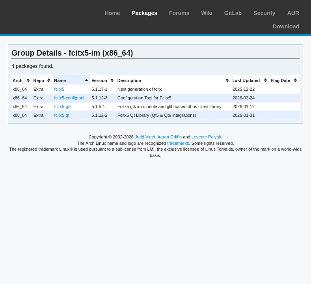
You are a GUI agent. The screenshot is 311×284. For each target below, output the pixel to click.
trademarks (178, 143)
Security (264, 13)
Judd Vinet (145, 137)
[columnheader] (21, 80)
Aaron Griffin (169, 137)
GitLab (233, 13)
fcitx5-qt (61, 115)
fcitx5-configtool (69, 97)
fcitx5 (59, 89)
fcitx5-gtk (62, 106)
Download (286, 26)
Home (112, 13)
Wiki (206, 13)
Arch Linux (43, 12)
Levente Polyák (206, 137)
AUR (293, 13)
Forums (179, 13)
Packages (144, 13)
